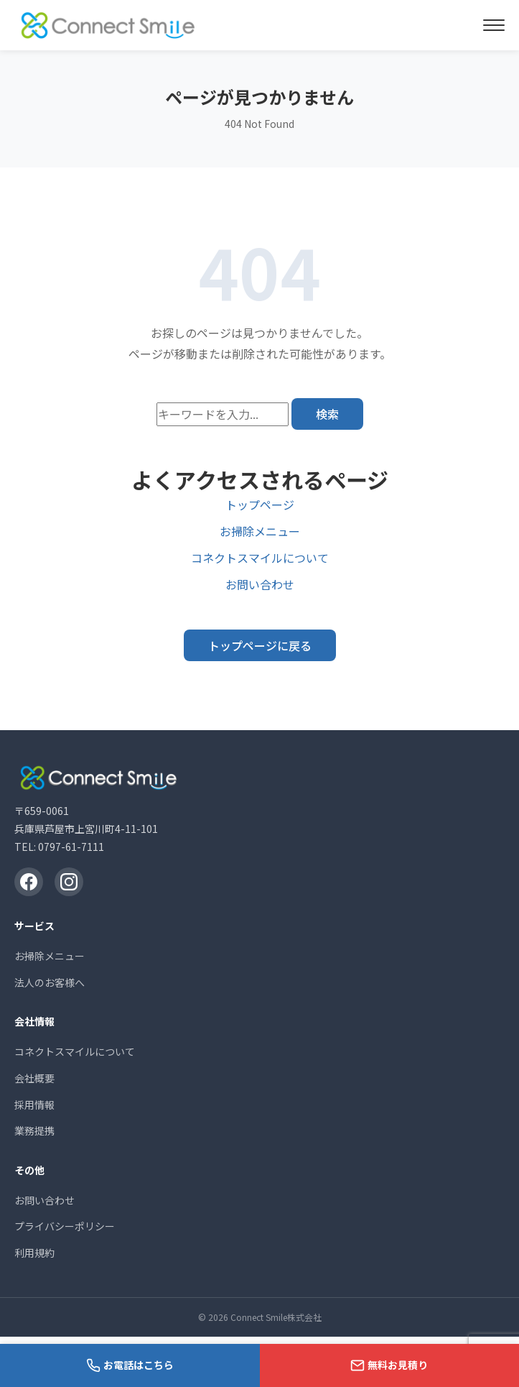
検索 (327, 414)
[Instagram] (69, 881)
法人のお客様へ (49, 982)
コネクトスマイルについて (260, 557)
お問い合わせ (259, 584)
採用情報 (34, 1104)
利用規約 (34, 1252)
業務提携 (34, 1130)
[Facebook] (28, 881)
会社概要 (34, 1078)
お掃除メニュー (260, 531)
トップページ (259, 504)
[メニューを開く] (494, 25)
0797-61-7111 (71, 846)
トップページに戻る (260, 645)
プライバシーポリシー (64, 1226)
